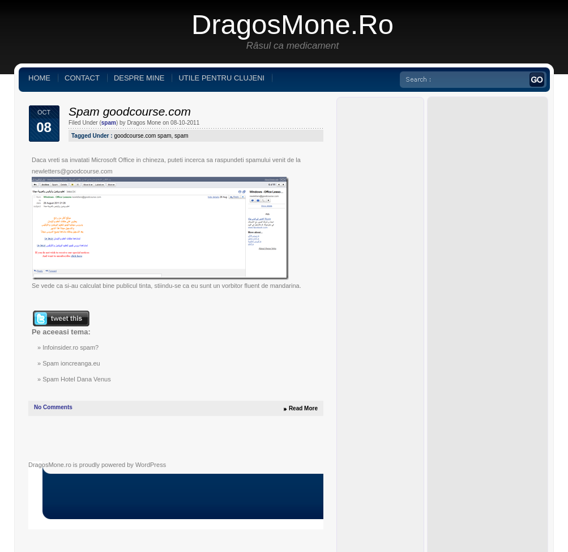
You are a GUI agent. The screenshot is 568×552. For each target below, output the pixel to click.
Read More (303, 408)
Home (39, 78)
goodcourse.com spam (142, 136)
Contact (82, 78)
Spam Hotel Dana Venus (76, 379)
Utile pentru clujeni (221, 78)
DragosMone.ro (292, 24)
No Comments (53, 407)
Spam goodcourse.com (130, 111)
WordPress (150, 464)
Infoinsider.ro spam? (70, 347)
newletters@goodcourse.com (72, 171)
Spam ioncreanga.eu (71, 363)
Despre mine (139, 78)
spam (108, 123)
